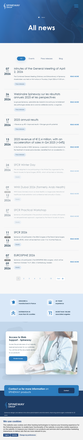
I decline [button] (14, 435)
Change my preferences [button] (28, 435)
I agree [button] (6, 435)
